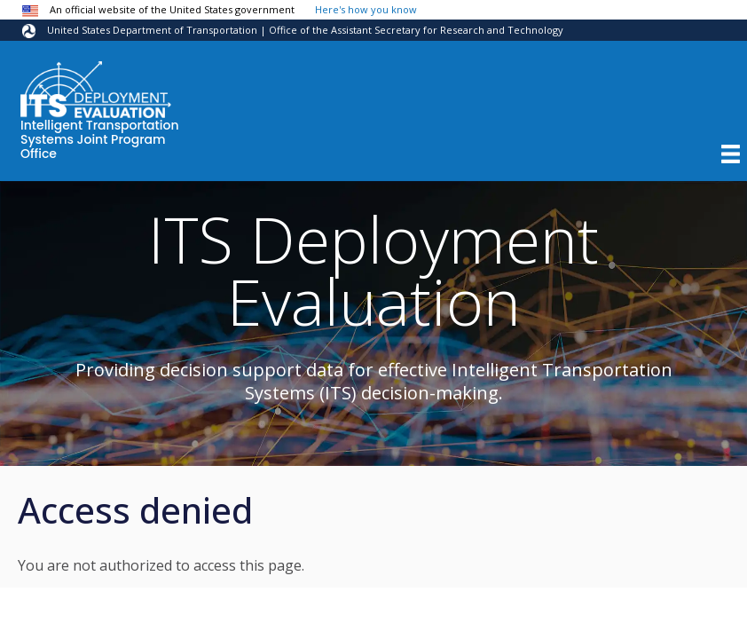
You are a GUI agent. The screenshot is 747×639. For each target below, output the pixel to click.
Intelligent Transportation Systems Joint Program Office (99, 140)
